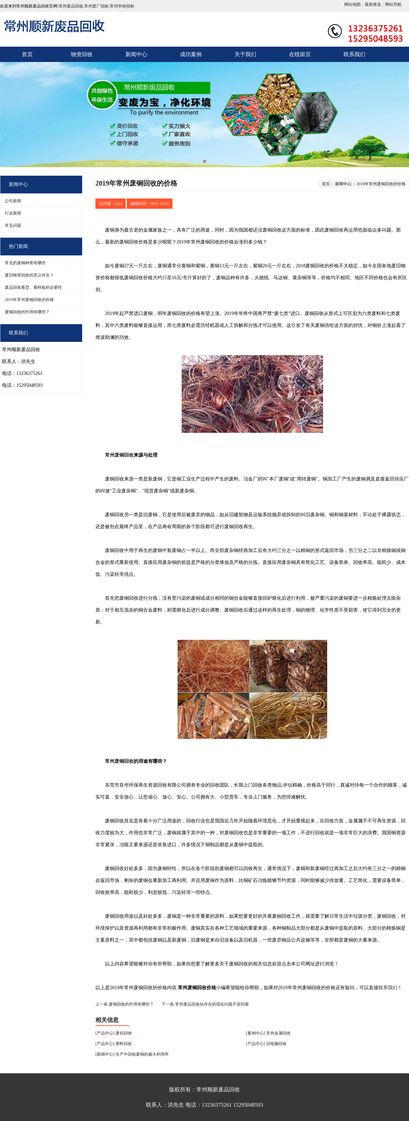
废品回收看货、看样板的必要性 (33, 287)
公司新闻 (13, 201)
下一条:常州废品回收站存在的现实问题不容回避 (205, 1004)
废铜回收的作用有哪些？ (27, 312)
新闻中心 (136, 54)
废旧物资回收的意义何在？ (29, 275)
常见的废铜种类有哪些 (25, 262)
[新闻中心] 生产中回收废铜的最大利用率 (132, 1054)
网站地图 (352, 4)
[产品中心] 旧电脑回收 (266, 1043)
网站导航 (393, 4)
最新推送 (373, 4)
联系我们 (354, 54)
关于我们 (245, 54)
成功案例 (191, 54)
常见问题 (13, 225)
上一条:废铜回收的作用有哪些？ (124, 1004)
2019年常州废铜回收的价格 (29, 299)
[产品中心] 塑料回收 (113, 1043)
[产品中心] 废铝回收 (113, 1033)
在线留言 (300, 54)
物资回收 (82, 54)
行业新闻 (13, 213)
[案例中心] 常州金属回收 (268, 1033)
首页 (27, 54)
